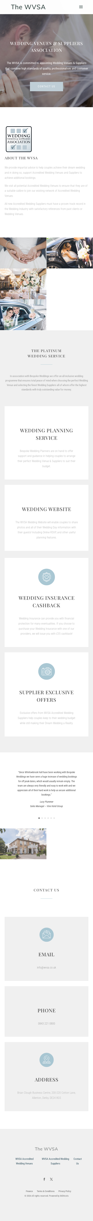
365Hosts (64, 1195)
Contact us (46, 86)
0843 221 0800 (46, 1023)
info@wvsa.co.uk (46, 967)
